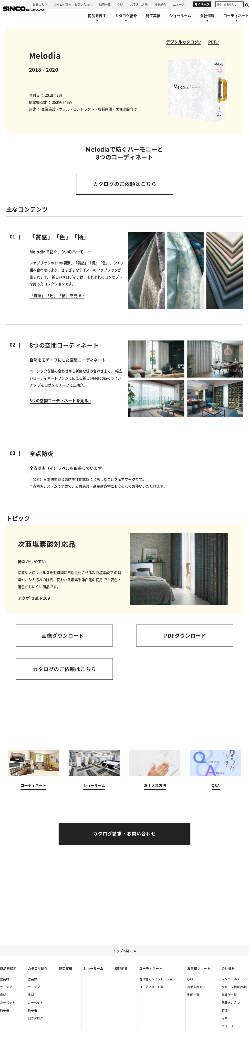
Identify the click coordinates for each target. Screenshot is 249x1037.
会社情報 (228, 968)
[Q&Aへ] (120, 4)
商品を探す (8, 968)
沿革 (225, 1018)
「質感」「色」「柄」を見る (57, 296)
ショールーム (93, 968)
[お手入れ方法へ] (139, 4)
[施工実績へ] (153, 16)
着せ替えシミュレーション (157, 979)
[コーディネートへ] (33, 775)
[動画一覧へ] (105, 4)
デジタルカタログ (183, 42)
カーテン (6, 987)
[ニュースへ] (179, 4)
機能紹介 (121, 968)
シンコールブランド (235, 979)
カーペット (7, 1002)
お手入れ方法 (196, 987)
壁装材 (4, 979)
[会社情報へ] (207, 19)
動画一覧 (193, 994)
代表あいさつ (231, 1002)
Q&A (190, 979)
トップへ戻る (124, 951)
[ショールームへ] (180, 16)
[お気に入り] (39, 4)
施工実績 (65, 968)
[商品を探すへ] (97, 19)
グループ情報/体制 (234, 987)
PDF (213, 42)
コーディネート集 (151, 987)
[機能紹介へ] (160, 4)
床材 (3, 994)
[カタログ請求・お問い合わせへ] (73, 4)
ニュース (228, 1026)
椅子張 (4, 1010)
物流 (225, 1010)
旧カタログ (35, 1018)
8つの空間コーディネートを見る (60, 401)
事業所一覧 (229, 994)
